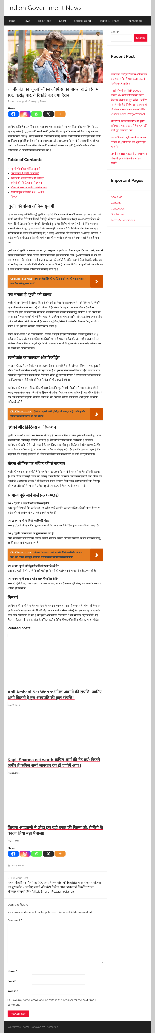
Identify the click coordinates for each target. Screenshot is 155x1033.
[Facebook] (13, 114)
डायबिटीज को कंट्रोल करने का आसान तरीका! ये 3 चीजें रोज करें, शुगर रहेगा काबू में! (128, 142)
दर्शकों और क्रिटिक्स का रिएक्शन (26, 182)
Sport (62, 20)
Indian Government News (45, 7)
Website (13, 991)
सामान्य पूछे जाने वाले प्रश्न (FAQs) (27, 192)
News (26, 20)
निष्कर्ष (14, 196)
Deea (43, 101)
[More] (60, 114)
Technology (134, 20)
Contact (116, 202)
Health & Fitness (109, 20)
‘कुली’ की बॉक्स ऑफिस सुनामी (25, 168)
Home (11, 20)
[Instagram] (25, 114)
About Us (116, 196)
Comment (15, 920)
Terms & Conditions (123, 220)
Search (115, 31)
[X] (48, 114)
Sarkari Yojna (82, 20)
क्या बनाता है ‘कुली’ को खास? (25, 173)
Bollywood (44, 20)
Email (12, 981)
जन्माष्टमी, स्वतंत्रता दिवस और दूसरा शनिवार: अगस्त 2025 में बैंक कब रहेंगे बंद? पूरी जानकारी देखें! (129, 125)
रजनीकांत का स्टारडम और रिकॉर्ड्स (27, 178)
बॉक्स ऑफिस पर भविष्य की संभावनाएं (29, 187)
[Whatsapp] (36, 114)
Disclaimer (117, 214)
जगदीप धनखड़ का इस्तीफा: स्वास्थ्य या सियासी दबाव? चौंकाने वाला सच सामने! (129, 158)
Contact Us (118, 208)
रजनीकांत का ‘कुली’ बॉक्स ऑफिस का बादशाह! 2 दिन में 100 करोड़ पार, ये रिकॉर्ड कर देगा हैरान (129, 79)
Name (12, 971)
